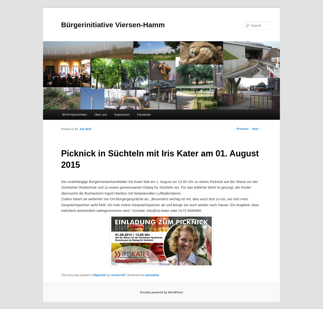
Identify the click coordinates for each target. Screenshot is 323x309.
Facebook (144, 114)
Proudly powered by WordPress (161, 292)
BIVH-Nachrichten (74, 114)
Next (257, 129)
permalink (152, 275)
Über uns (100, 114)
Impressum (122, 114)
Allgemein (99, 275)
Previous (241, 129)
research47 (118, 275)
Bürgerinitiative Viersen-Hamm (113, 25)
